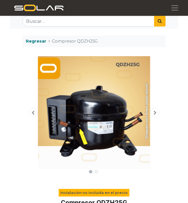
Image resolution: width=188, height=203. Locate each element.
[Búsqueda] (160, 21)
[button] (33, 112)
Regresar (36, 41)
